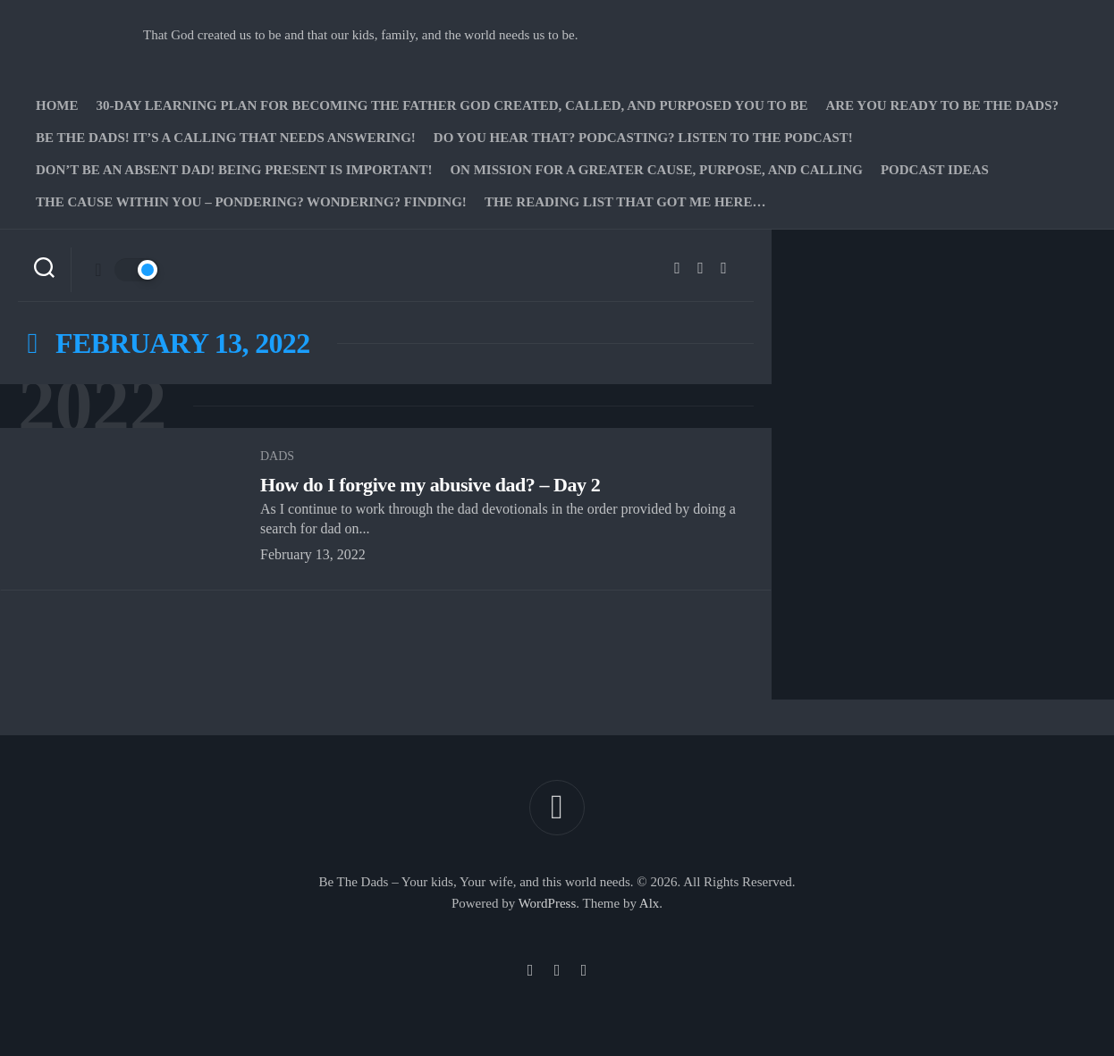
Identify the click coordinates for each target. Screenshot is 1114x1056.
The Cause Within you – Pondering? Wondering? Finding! (251, 202)
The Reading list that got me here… (625, 202)
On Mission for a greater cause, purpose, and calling (656, 170)
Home (57, 105)
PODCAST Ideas (935, 170)
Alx (649, 903)
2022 (92, 406)
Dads (277, 456)
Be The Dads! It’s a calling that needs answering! (226, 137)
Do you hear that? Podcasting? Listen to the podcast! (643, 137)
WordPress (548, 903)
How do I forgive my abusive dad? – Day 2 (430, 485)
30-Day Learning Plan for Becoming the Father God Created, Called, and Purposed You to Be (452, 105)
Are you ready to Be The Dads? (942, 105)
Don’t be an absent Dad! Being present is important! (234, 170)
